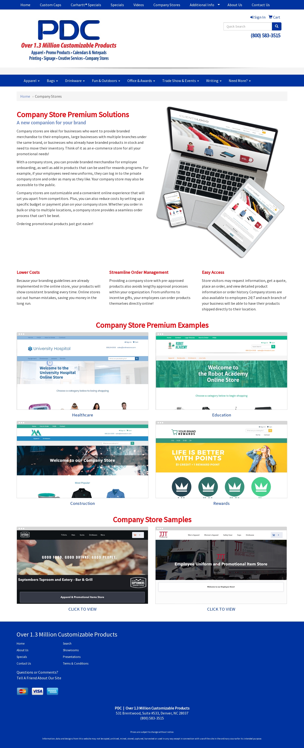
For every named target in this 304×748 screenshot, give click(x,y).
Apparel (32, 80)
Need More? (240, 80)
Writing (214, 80)
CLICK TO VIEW (82, 609)
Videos (138, 4)
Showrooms (71, 650)
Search (67, 644)
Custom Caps (50, 4)
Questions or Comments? (37, 672)
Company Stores (166, 4)
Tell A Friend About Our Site (39, 678)
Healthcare (82, 415)
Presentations (72, 657)
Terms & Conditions (75, 663)
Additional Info (202, 4)
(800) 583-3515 (265, 35)
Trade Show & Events (180, 80)
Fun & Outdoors (106, 80)
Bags (52, 80)
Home (25, 4)
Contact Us (261, 4)
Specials (117, 4)
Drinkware (75, 80)
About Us (235, 4)
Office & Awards (141, 80)
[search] (276, 26)
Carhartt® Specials (86, 4)
